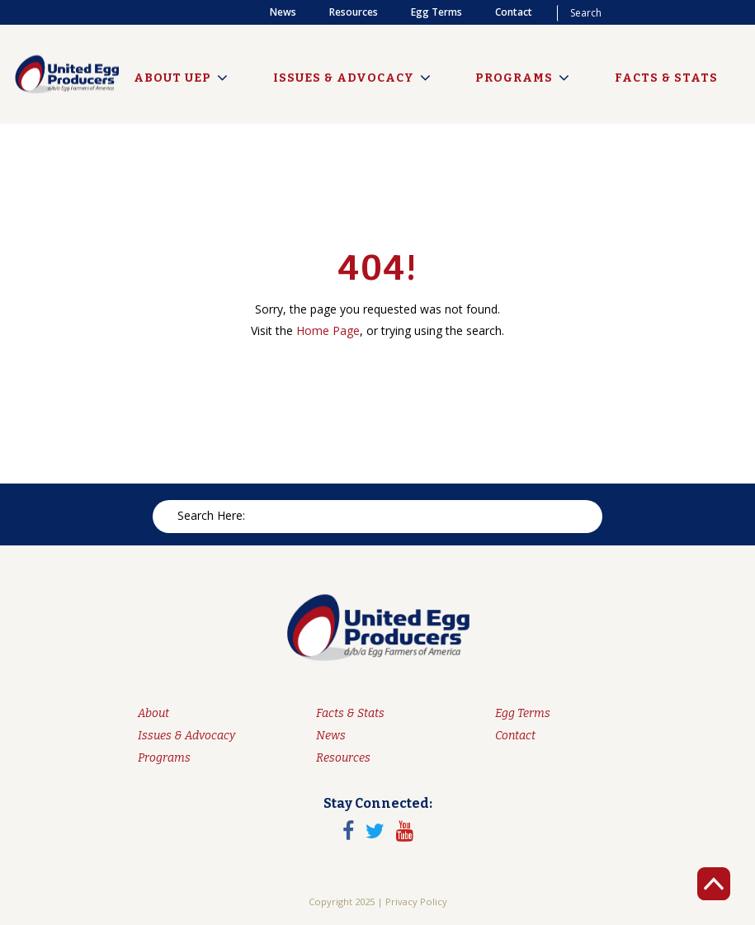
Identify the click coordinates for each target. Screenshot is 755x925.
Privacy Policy (416, 901)
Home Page (328, 330)
